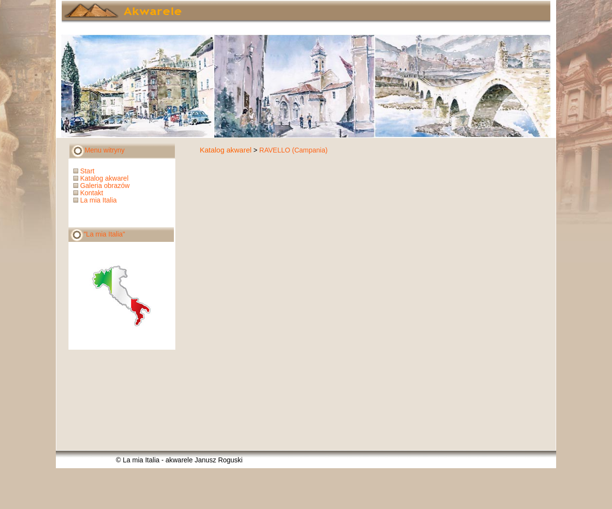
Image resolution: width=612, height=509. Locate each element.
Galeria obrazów (102, 185)
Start (84, 171)
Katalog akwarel (226, 150)
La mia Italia (96, 200)
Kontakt (89, 193)
